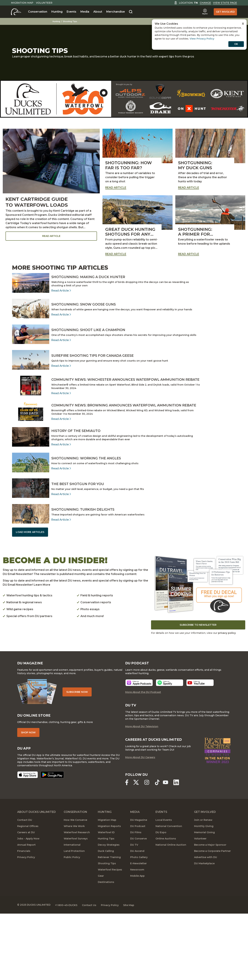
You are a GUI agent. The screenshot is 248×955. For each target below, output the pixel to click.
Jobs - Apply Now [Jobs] (28, 880)
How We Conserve (75, 861)
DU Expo (161, 873)
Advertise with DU (205, 898)
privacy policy (227, 673)
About (97, 11)
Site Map (132, 946)
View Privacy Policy (202, 38)
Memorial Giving (204, 873)
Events (71, 11)
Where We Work (74, 867)
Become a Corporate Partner (212, 892)
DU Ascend (137, 892)
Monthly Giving (203, 867)
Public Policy (72, 898)
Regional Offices (27, 867)
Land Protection (74, 892)
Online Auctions (166, 880)
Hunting (57, 11)
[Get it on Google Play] (52, 816)
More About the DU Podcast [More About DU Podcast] (143, 733)
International (72, 886)
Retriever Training (109, 898)
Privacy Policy (26, 898)
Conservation (37, 11)
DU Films (135, 873)
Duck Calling (106, 892)
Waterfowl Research (77, 873)
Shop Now (28, 773)
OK (236, 44)
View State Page (225, 2)
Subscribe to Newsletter (198, 665)
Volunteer (44, 3)
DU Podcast (137, 867)
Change (205, 2)
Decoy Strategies (109, 886)
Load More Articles (30, 571)
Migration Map (22, 3)
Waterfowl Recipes (110, 911)
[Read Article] (124, 286)
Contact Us (91, 946)
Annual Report (26, 886)
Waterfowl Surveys (76, 880)
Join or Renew (203, 861)
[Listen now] (139, 723)
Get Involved (225, 11)
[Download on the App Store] (27, 816)
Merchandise (115, 11)
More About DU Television (141, 767)
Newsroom (137, 911)
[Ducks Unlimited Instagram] (147, 824)
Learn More (42, 625)
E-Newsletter (138, 905)
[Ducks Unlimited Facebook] (126, 824)
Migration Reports (109, 867)
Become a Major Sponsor (210, 886)
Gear (101, 917)
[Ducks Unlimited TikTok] (158, 824)
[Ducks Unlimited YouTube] (167, 824)
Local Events (164, 861)
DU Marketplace (204, 905)
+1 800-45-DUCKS (67, 946)
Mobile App (137, 917)
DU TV (134, 886)
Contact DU (24, 861)
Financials (23, 892)
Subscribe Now (78, 732)
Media (84, 11)
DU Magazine (138, 861)
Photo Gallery (139, 898)
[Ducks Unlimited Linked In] (178, 824)
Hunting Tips (106, 880)
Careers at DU (26, 873)
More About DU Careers (140, 798)
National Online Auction (171, 886)
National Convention (169, 867)
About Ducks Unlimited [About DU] (36, 853)
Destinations (106, 923)
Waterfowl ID (106, 873)
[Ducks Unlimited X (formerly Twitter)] (136, 824)
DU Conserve (138, 880)
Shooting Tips (72, 21)
